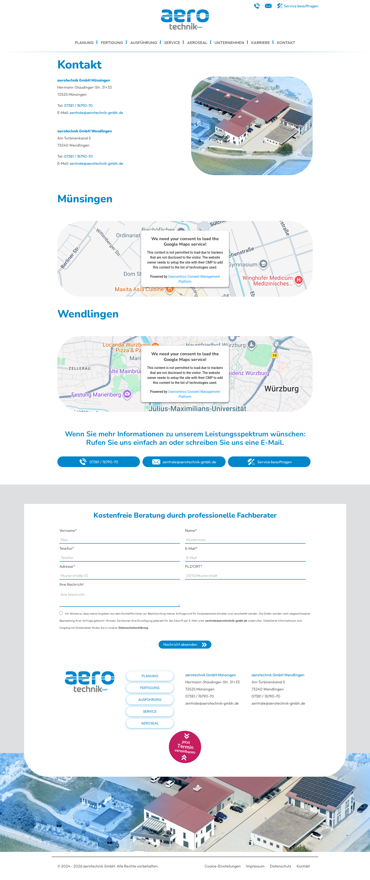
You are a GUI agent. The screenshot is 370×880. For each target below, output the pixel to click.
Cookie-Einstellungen (223, 866)
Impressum (255, 866)
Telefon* (66, 548)
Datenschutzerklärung (133, 627)
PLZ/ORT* (193, 566)
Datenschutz (280, 866)
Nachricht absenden (180, 644)
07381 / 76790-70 (78, 105)
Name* (191, 530)
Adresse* (67, 566)
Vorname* (68, 530)
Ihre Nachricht (71, 584)
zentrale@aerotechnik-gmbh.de (96, 112)
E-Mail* (191, 548)
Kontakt (303, 866)
